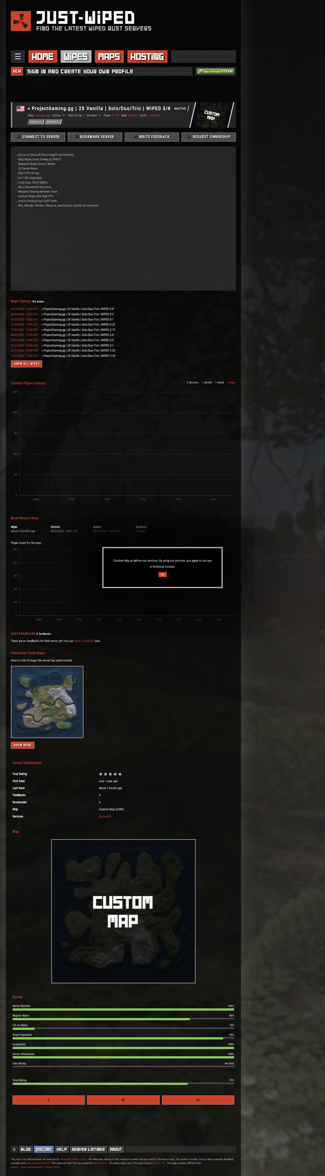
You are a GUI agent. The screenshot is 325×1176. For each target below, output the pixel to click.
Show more (23, 745)
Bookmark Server (95, 137)
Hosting (147, 56)
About (116, 1149)
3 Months (192, 382)
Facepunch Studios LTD (73, 1159)
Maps (109, 56)
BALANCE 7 (157, 1163)
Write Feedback (151, 137)
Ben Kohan (100, 1163)
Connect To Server (38, 137)
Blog (26, 1149)
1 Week (219, 382)
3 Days (232, 382)
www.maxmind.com (37, 1163)
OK (162, 574)
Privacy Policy (52, 1167)
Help (62, 1149)
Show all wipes (26, 363)
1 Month (207, 382)
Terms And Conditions (31, 1167)
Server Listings (88, 1149)
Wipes (76, 56)
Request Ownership (209, 137)
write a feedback (84, 641)
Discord (105, 816)
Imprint (14, 1167)
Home (43, 56)
